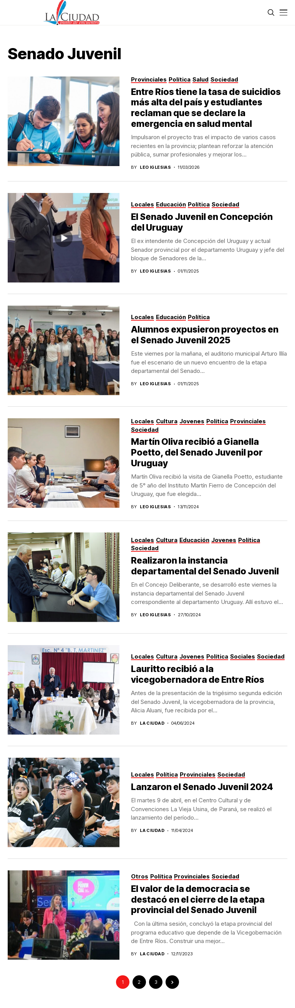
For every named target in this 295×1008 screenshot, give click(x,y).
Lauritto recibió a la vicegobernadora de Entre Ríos (197, 674)
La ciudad (152, 723)
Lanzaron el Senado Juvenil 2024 (202, 787)
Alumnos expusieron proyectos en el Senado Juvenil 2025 (204, 335)
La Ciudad (152, 830)
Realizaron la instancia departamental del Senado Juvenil (205, 566)
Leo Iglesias (155, 167)
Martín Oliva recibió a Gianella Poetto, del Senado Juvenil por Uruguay (197, 452)
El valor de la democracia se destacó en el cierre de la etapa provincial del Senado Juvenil (198, 899)
